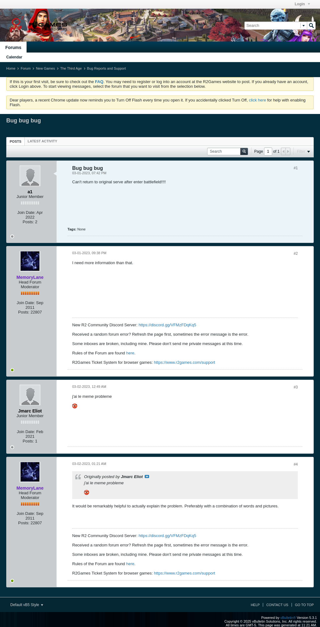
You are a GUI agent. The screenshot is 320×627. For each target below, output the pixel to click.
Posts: (28, 222)
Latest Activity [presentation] (42, 141)
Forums (13, 47)
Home (10, 68)
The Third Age (71, 68)
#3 (296, 387)
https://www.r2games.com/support (184, 362)
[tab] (15, 141)
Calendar (14, 57)
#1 (296, 168)
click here (257, 100)
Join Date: (26, 212)
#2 (296, 253)
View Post (147, 476)
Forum (26, 68)
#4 (296, 464)
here (130, 353)
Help (255, 605)
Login (302, 4)
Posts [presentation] (15, 141)
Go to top (304, 605)
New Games (45, 68)
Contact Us (277, 605)
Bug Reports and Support (106, 68)
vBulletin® (288, 618)
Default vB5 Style (26, 605)
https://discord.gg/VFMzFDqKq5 (167, 325)
